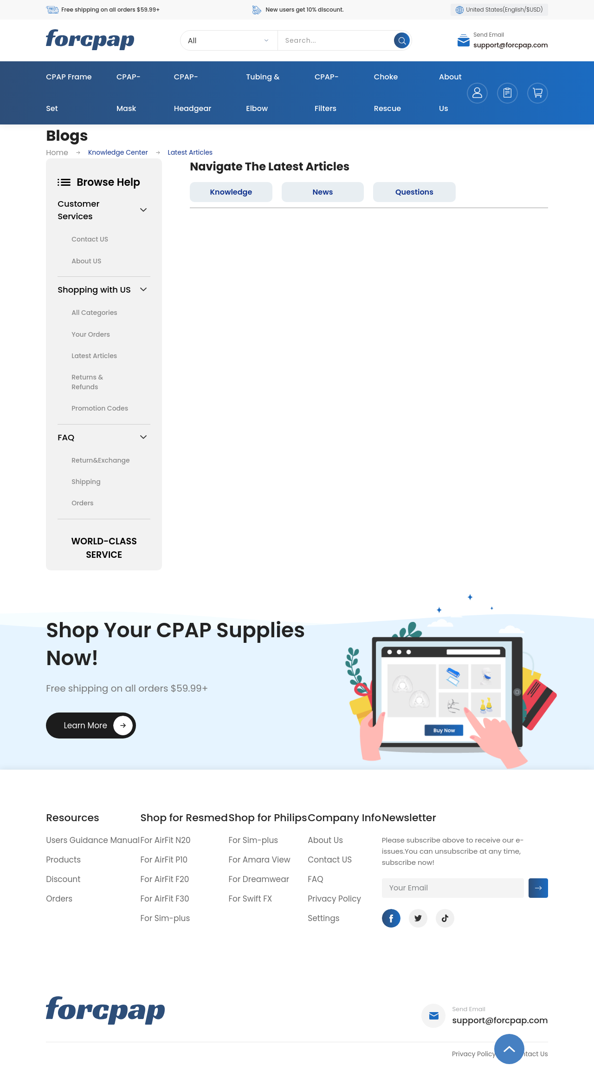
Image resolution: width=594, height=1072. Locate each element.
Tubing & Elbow (262, 93)
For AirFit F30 (165, 898)
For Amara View (259, 859)
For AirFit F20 (165, 879)
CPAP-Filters (327, 93)
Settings (323, 918)
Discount (63, 879)
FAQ (315, 879)
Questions (414, 192)
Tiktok (445, 918)
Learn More (85, 725)
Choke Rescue (387, 93)
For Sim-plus (165, 918)
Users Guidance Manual (93, 840)
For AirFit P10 (164, 859)
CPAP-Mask (128, 93)
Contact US (89, 239)
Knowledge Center (118, 152)
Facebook (391, 918)
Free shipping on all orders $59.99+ (103, 10)
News (323, 192)
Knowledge (231, 192)
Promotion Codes (99, 408)
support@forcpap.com (510, 45)
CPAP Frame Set (68, 93)
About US (86, 261)
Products (63, 859)
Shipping (86, 481)
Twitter (418, 918)
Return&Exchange (100, 460)
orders (507, 93)
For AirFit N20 (166, 840)
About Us (450, 93)
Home (57, 152)
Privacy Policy (334, 898)
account (477, 93)
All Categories (94, 312)
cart (537, 93)
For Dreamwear (258, 879)
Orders (82, 503)
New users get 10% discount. (297, 10)
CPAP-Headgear (193, 93)
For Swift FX (250, 898)
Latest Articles (94, 355)
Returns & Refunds (87, 382)
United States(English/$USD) (499, 10)
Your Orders (90, 334)
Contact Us (530, 1054)
